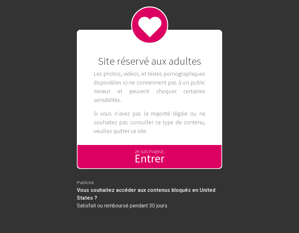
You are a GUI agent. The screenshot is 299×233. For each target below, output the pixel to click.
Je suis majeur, (149, 157)
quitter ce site (129, 131)
